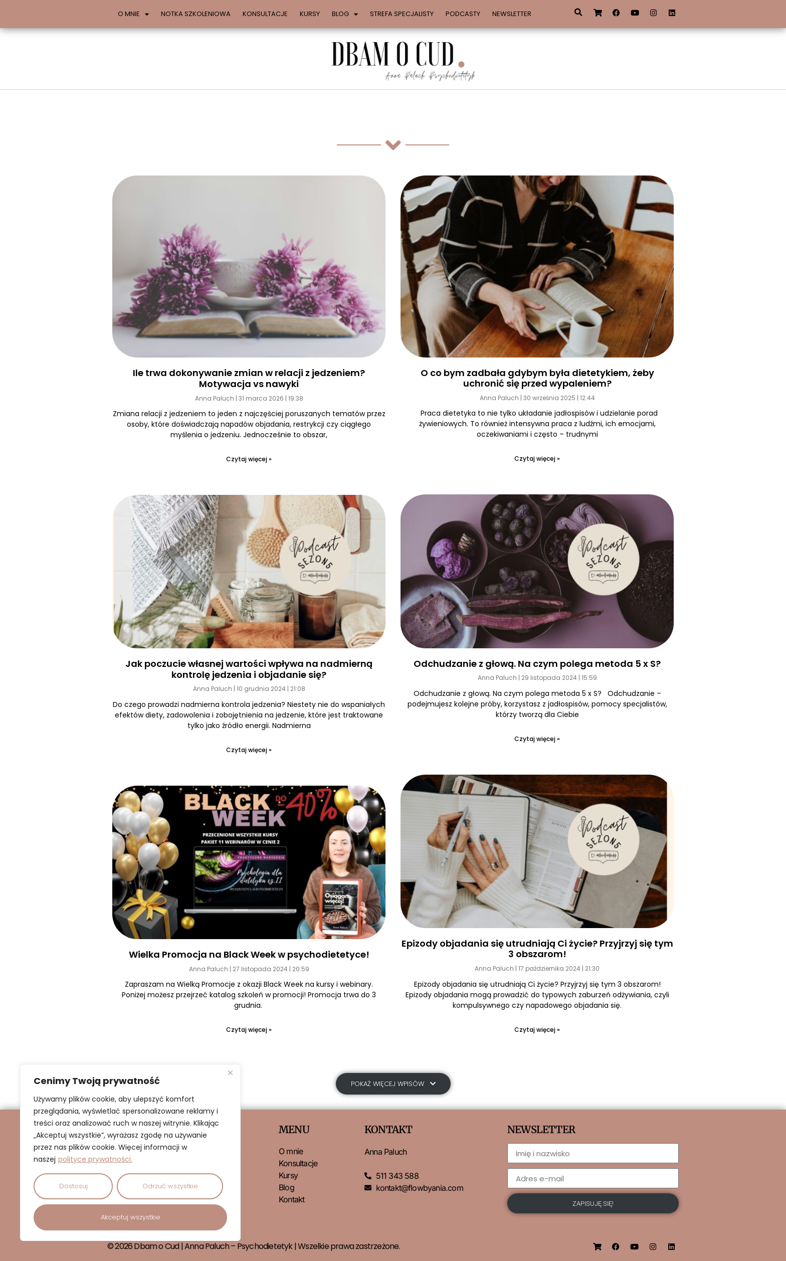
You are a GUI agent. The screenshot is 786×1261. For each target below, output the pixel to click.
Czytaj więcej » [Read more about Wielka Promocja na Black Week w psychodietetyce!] (249, 1029)
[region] (130, 1152)
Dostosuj (73, 1186)
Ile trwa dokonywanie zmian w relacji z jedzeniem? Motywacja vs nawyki (249, 378)
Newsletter (511, 14)
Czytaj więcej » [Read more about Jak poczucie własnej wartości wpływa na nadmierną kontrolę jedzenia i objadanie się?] (249, 750)
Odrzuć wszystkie (170, 1186)
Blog (345, 14)
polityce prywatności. (95, 1159)
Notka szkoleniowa (196, 14)
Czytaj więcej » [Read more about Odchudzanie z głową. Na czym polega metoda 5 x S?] (537, 739)
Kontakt (291, 1200)
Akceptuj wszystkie (130, 1217)
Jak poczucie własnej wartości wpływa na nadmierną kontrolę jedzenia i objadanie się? (248, 669)
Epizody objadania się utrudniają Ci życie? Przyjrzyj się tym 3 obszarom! (537, 949)
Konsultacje (265, 14)
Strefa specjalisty (402, 14)
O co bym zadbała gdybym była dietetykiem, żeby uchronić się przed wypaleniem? (537, 378)
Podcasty (463, 14)
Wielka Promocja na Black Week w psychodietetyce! (249, 954)
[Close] (230, 1073)
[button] (578, 13)
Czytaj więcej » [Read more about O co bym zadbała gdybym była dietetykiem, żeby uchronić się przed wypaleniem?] (537, 458)
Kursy (310, 14)
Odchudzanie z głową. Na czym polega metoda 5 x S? (537, 663)
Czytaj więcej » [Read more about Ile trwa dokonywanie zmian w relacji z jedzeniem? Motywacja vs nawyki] (249, 459)
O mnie (133, 14)
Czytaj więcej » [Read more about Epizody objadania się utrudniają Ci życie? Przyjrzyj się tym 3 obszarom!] (537, 1029)
